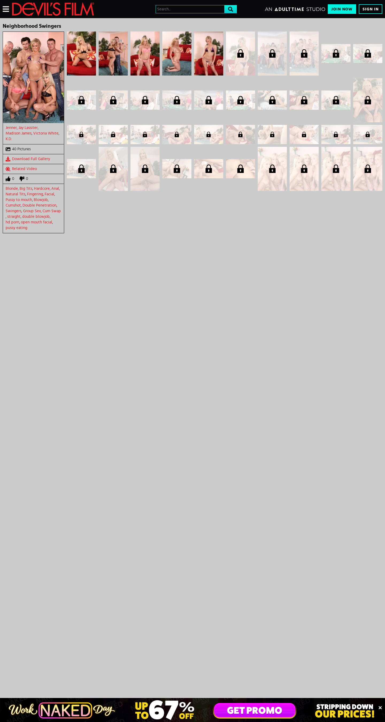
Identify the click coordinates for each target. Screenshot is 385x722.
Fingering (35, 194)
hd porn (12, 222)
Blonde (12, 189)
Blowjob (41, 200)
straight (14, 217)
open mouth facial (36, 222)
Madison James (19, 133)
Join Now (342, 9)
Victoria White (46, 133)
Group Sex (32, 211)
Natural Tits (15, 194)
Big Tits (26, 189)
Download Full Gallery (28, 159)
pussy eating (16, 228)
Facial (49, 194)
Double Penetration (39, 205)
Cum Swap (52, 211)
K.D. (9, 139)
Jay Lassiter (28, 128)
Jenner (11, 128)
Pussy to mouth (19, 200)
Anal (55, 189)
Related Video (21, 169)
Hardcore (42, 189)
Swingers (13, 211)
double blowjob (36, 217)
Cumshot (13, 205)
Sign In (371, 9)
